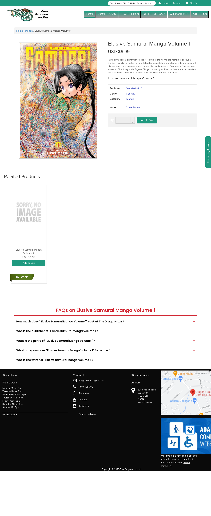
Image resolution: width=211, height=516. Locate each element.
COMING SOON (107, 14)
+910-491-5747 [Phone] (86, 387)
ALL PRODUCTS (179, 14)
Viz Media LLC (134, 88)
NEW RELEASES (130, 14)
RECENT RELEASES (154, 14)
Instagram (84, 406)
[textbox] (132, 3)
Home (20, 30)
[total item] (125, 120)
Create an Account (169, 3)
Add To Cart (147, 120)
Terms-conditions (87, 414)
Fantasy (130, 93)
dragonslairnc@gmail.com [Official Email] (91, 380)
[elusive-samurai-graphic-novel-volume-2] (29, 211)
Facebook (84, 393)
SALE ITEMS (200, 14)
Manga (29, 30)
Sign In (191, 3)
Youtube (83, 399)
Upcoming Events (208, 152)
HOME (90, 14)
